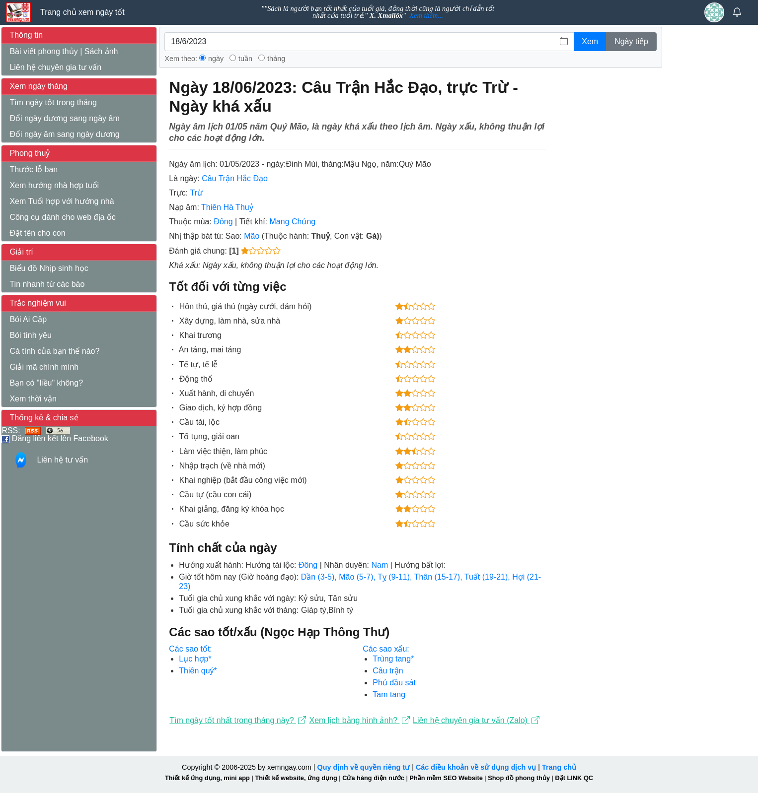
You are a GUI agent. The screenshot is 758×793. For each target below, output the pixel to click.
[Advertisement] (711, 183)
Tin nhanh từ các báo (46, 284)
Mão (251, 236)
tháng (276, 58)
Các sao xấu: (386, 649)
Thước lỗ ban (33, 169)
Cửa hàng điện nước (373, 778)
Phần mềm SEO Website (445, 778)
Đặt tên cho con (37, 233)
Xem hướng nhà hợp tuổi (54, 185)
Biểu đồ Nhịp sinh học (48, 268)
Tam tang (389, 694)
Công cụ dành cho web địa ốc (62, 217)
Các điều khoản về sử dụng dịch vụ (476, 767)
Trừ (196, 193)
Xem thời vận (33, 399)
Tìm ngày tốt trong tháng (52, 102)
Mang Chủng (293, 221)
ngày (216, 58)
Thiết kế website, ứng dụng (297, 778)
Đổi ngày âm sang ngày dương (64, 134)
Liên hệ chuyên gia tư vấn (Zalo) (476, 720)
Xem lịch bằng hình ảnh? (359, 720)
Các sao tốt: (190, 649)
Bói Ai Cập (28, 319)
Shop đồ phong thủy (519, 778)
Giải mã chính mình (43, 367)
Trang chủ (559, 767)
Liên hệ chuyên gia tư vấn (55, 67)
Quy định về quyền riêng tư (363, 767)
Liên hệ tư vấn (48, 460)
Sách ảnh (101, 51)
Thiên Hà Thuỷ (227, 207)
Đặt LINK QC (574, 778)
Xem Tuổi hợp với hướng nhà (61, 201)
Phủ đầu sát (394, 682)
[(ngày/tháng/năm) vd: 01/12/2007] (359, 41)
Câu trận (388, 670)
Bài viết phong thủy (43, 51)
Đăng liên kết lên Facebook (54, 438)
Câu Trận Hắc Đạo (235, 178)
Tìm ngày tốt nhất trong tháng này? (237, 720)
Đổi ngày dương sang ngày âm (64, 118)
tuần (245, 58)
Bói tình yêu (30, 335)
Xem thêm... (426, 15)
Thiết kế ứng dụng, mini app (207, 778)
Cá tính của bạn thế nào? (54, 351)
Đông (223, 221)
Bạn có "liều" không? (46, 383)
